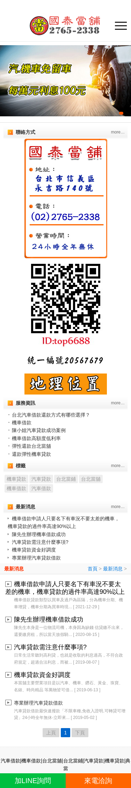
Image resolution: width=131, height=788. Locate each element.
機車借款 (21, 422)
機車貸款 (16, 479)
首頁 (92, 568)
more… (118, 132)
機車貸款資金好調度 (34, 550)
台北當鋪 (66, 479)
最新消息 (14, 568)
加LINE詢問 (33, 780)
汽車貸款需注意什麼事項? (40, 542)
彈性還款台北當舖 (31, 446)
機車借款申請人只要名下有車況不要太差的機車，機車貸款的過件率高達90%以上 (65, 588)
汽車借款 (41, 488)
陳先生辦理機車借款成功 (39, 534)
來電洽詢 (98, 780)
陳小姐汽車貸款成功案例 (39, 430)
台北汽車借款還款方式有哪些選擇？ (51, 415)
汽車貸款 (41, 479)
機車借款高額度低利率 (36, 438)
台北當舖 (91, 479)
